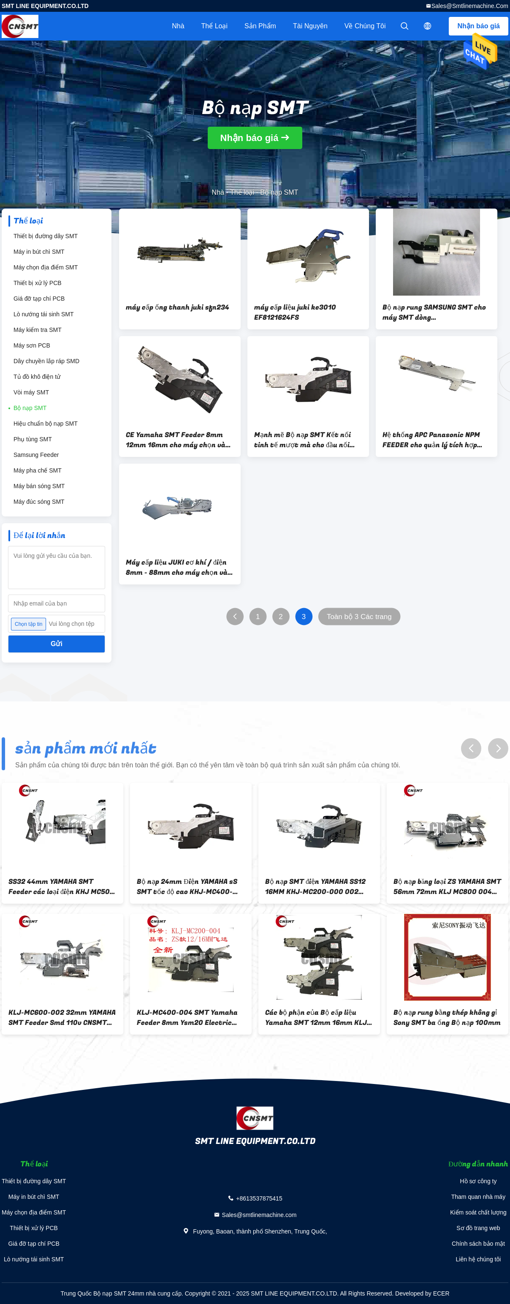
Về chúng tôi (365, 26)
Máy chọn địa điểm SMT (46, 267)
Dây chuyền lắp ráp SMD (46, 361)
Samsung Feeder (36, 454)
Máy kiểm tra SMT (38, 329)
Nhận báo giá (478, 26)
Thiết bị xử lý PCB (38, 283)
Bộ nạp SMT (30, 408)
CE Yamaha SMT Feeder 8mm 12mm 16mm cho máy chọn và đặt (175, 440)
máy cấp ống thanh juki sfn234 (177, 307)
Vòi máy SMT (31, 392)
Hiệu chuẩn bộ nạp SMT (46, 423)
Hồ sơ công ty (478, 1181)
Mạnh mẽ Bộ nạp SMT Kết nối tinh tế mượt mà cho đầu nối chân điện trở (302, 440)
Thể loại (214, 26)
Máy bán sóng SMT (39, 486)
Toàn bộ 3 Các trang (359, 617)
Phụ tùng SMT (33, 439)
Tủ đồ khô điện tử (37, 376)
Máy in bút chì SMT (39, 251)
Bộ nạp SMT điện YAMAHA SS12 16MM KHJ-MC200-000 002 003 (315, 887)
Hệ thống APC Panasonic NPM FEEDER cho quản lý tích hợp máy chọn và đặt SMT (431, 440)
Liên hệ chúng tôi (478, 1259)
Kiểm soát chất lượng (478, 1212)
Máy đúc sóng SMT (39, 501)
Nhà (178, 26)
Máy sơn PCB (32, 345)
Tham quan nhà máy (478, 1196)
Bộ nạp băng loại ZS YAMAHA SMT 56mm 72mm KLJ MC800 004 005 (447, 887)
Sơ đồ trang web (478, 1228)
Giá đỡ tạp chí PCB (39, 298)
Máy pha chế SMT (38, 470)
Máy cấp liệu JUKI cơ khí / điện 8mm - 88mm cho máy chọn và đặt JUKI (177, 567)
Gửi (56, 643)
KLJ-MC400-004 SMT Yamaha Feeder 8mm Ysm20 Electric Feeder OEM (187, 1018)
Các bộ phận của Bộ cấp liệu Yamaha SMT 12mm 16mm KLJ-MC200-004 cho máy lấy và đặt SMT (317, 1018)
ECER (441, 1293)
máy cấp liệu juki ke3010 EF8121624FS (295, 312)
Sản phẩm (260, 26)
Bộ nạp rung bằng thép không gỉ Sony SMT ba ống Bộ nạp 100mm (447, 1018)
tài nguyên (310, 26)
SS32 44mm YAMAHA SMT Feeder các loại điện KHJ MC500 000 (61, 887)
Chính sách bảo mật (478, 1243)
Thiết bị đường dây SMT (46, 236)
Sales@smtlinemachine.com (469, 6)
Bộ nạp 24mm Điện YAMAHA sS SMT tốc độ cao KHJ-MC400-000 (187, 887)
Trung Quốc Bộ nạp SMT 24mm (102, 1293)
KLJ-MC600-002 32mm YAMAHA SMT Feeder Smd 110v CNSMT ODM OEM (62, 1018)
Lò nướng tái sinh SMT (44, 314)
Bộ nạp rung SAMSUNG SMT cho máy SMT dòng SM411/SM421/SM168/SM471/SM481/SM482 (436, 312)
